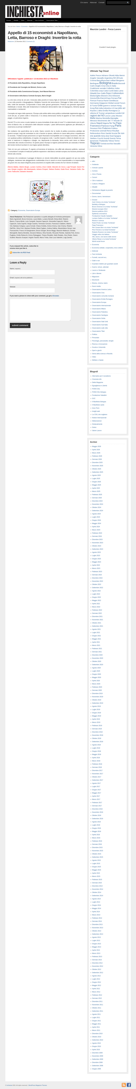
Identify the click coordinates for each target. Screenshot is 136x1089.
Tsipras (95, 143)
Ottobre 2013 (96, 931)
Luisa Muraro (116, 116)
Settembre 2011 (97, 1011)
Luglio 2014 (96, 902)
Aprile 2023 (96, 565)
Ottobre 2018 (96, 738)
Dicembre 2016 (97, 809)
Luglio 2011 (96, 1017)
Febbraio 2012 (97, 995)
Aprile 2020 (96, 681)
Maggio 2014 (96, 908)
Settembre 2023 (97, 549)
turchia (110, 143)
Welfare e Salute (98, 360)
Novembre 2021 (97, 620)
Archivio (95, 171)
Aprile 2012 (96, 989)
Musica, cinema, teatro (100, 283)
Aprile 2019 (96, 719)
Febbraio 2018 (97, 764)
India (101, 108)
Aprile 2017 (96, 796)
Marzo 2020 (96, 684)
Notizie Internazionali (99, 418)
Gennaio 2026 (97, 459)
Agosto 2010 (96, 1043)
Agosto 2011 (96, 1014)
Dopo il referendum (115, 93)
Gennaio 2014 (97, 921)
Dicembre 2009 (97, 1053)
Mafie (92, 118)
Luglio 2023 (96, 555)
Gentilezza (113, 100)
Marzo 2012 (96, 992)
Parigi (111, 126)
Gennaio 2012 (97, 998)
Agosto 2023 (96, 552)
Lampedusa (110, 113)
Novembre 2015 (97, 851)
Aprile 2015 (96, 873)
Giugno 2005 (96, 1069)
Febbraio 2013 (97, 956)
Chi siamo (84, 2)
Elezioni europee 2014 (99, 209)
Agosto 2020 (96, 668)
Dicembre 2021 (97, 616)
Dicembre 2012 (97, 963)
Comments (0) (30, 41)
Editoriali (29, 20)
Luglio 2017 (96, 786)
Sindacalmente (97, 424)
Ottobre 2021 (96, 623)
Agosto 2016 (96, 822)
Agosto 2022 (96, 591)
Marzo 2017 (96, 799)
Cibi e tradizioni (97, 180)
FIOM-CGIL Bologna (99, 392)
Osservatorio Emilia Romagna (102, 299)
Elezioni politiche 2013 (99, 211)
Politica (114, 128)
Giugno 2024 (96, 520)
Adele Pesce (95, 75)
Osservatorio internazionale (101, 305)
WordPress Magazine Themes (38, 1085)
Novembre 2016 (97, 812)
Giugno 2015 (96, 867)
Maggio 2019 (96, 716)
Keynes (93, 110)
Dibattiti (16, 20)
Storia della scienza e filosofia (102, 354)
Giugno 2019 (96, 713)
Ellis (98, 98)
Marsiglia (114, 118)
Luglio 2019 (96, 709)
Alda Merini (120, 75)
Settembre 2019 (97, 703)
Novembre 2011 (97, 1005)
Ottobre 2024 (96, 507)
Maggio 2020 (96, 677)
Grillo (100, 105)
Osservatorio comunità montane (103, 296)
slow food (109, 136)
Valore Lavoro (97, 430)
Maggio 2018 (96, 754)
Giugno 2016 (96, 828)
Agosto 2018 (96, 745)
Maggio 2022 (96, 600)
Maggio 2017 (96, 793)
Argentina (108, 78)
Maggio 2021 (96, 639)
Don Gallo (101, 93)
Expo (108, 98)
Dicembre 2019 (97, 693)
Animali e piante (97, 168)
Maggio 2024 (96, 523)
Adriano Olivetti (108, 75)
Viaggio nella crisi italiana (100, 234)
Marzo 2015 (96, 876)
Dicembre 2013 (97, 924)
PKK (100, 128)
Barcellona (101, 80)
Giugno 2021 (96, 636)
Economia (24, 26)
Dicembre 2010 (97, 1033)
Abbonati (93, 2)
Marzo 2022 (96, 607)
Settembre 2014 (97, 896)
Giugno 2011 (96, 1021)
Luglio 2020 (96, 671)
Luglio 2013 (96, 940)
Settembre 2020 (97, 665)
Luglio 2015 (96, 863)
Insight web (96, 411)
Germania (94, 103)
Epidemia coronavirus (99, 214)
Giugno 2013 (96, 944)
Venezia (93, 146)
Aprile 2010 (96, 1050)
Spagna (117, 136)
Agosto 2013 (96, 937)
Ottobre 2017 (96, 777)
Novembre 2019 (97, 697)
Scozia (114, 133)
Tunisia (103, 143)
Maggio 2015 (96, 870)
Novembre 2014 (97, 889)
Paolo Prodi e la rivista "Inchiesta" (103, 223)
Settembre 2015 (97, 857)
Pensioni (94, 128)
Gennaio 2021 (97, 652)
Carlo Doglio (95, 86)
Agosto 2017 (96, 783)
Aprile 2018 (96, 758)
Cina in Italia (110, 86)
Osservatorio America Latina (102, 289)
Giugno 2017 (96, 790)
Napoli (99, 123)
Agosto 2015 (96, 860)
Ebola (92, 96)
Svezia (112, 138)
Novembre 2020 (97, 658)
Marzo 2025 (96, 491)
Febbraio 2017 (97, 802)
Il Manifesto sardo (98, 405)
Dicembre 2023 (97, 539)
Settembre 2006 (97, 1066)
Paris (118, 125)
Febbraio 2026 (97, 456)
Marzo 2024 (96, 530)
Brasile (115, 83)
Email (21, 278)
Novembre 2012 (97, 966)
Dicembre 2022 (97, 578)
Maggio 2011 (96, 1024)
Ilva (96, 108)
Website (12, 287)
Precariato (95, 338)
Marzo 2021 (96, 645)
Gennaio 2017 (97, 806)
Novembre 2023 (97, 543)
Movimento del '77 (105, 120)
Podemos (106, 128)
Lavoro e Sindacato (98, 270)
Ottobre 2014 (96, 892)
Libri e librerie (96, 273)
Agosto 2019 (96, 706)
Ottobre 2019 (96, 700)
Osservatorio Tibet (51, 20)
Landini (118, 113)
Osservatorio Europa (33, 210)
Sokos (94, 427)
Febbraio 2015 (97, 879)
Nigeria (106, 123)
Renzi (109, 131)
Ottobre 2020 (96, 661)
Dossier (8, 20)
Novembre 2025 (97, 466)
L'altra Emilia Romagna (107, 110)
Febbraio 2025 (97, 494)
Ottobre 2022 (96, 584)
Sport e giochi (97, 350)
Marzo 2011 (96, 1030)
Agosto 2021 (96, 629)
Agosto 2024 (96, 514)
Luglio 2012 (96, 979)
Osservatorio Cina (98, 293)
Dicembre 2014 (97, 886)
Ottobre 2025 (96, 469)
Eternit (103, 98)
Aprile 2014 (96, 912)
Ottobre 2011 (96, 1008)
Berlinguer (94, 83)
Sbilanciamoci (97, 421)
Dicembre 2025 (97, 462)
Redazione (11, 41)
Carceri (94, 177)
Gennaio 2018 (97, 767)
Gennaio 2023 (97, 575)
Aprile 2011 (96, 1027)
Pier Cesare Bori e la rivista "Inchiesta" (105, 227)
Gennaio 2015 (97, 883)
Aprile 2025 (96, 488)
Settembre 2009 (97, 1059)
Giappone (103, 103)
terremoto (94, 141)
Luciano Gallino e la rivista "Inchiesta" (105, 218)
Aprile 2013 (96, 950)
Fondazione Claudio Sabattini (102, 216)
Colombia (94, 91)
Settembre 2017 (97, 780)
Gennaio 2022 (97, 613)
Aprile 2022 (96, 604)
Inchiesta (9, 1085)
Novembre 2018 (97, 735)
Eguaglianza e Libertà (99, 386)
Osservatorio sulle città (100, 328)
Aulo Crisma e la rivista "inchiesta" (103, 202)
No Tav (112, 123)
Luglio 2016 (96, 825)
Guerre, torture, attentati (100, 267)
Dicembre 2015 (97, 847)
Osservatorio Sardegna (100, 315)
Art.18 (116, 78)
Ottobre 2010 (96, 1037)
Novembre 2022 (97, 581)
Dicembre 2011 (97, 1001)
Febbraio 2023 (97, 571)
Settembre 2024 (97, 511)
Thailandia (103, 141)
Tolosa (111, 141)
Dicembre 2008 (97, 1062)
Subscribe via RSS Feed (21, 252)
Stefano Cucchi (96, 138)
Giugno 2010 (96, 1046)
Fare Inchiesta (39, 20)
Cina (103, 86)
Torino (117, 141)
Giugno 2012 (96, 982)
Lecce (107, 116)
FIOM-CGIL (96, 389)
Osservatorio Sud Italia (100, 325)
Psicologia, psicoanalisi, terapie (103, 341)
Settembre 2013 (97, 934)
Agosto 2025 (96, 475)
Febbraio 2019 (97, 725)
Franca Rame (103, 100)
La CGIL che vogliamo (99, 414)
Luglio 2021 (96, 632)
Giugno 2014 (96, 905)
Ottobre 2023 (96, 546)
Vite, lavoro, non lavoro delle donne (104, 237)
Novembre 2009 (97, 1056)
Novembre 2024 (97, 504)
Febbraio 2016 (97, 841)
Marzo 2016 (96, 838)
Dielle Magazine (97, 382)
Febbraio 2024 (97, 533)
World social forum (98, 241)
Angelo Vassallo (97, 78)
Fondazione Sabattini (99, 395)
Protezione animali (98, 131)
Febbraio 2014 (97, 918)
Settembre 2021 (97, 626)
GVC (93, 398)
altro (93, 161)
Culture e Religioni (98, 184)
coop (101, 91)
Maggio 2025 (96, 485)
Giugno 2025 (96, 482)
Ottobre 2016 (96, 815)
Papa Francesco (97, 225)
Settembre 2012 (97, 973)
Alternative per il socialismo (101, 376)
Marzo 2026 (96, 453)
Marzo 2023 (96, 568)
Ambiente (95, 164)
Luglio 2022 (96, 594)
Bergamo (120, 80)
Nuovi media (96, 286)
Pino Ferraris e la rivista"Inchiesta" (104, 230)
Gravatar (56, 296)
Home (18, 26)
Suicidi (106, 138)
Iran (116, 108)
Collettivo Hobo (113, 88)
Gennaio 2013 (97, 960)
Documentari (96, 193)
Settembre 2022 (97, 588)
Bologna (105, 83)
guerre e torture (110, 105)
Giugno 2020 (96, 674)
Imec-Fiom (95, 408)
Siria (103, 136)
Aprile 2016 (96, 835)
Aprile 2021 (96, 642)
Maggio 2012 (96, 985)
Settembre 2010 (97, 1040)
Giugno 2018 (96, 751)
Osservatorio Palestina (100, 312)
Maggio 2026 (96, 446)
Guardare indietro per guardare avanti (105, 264)
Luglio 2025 (96, 478)
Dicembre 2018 (97, 732)
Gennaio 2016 (97, 844)
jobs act (121, 108)
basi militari (111, 80)
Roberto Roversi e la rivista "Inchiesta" (105, 232)
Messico (93, 120)
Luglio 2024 (96, 517)
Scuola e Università (98, 347)
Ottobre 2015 (96, 854)
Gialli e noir (96, 261)
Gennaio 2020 (97, 690)
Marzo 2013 (96, 953)
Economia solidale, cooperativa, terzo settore (107, 248)
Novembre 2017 (97, 774)
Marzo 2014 (96, 915)
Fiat (119, 98)
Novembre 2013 (97, 928)
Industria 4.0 (108, 108)
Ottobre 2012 (96, 969)
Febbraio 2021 (97, 648)
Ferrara (114, 98)
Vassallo (116, 143)
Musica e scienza (98, 220)
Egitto (97, 96)
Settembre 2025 (97, 472)
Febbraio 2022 (97, 610)
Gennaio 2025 (97, 498)
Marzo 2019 (96, 722)
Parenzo (105, 126)
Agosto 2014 (96, 899)
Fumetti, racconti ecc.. (99, 257)
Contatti (101, 2)
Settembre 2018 (97, 742)
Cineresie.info (97, 379)
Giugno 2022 (96, 597)
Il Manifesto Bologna (99, 402)
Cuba (105, 91)
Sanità (108, 133)
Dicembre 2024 (97, 501)
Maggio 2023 (96, 562)
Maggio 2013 (96, 947)
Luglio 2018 (96, 748)
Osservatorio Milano (99, 309)
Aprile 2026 (96, 450)
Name (15, 268)
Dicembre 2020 (97, 655)
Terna (118, 138)
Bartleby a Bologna (98, 204)
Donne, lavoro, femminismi (101, 196)
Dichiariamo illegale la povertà (102, 190)
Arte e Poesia (96, 174)
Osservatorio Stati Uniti (100, 321)
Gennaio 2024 (97, 536)
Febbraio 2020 (97, 687)
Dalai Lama (118, 91)
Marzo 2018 (96, 761)
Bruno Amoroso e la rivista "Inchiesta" (105, 207)
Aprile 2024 (96, 527)
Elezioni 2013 (107, 96)
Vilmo (99, 146)
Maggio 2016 (96, 831)
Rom (103, 133)
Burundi (121, 83)
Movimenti (95, 280)
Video (22, 20)
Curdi (110, 91)
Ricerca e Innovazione (99, 344)
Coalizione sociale (98, 88)
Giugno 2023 (96, 559)
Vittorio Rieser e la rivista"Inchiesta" (104, 239)
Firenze (93, 100)
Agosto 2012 (96, 976)
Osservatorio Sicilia (98, 318)
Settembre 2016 (97, 819)
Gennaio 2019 (97, 729)
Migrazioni (95, 277)
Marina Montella (103, 118)
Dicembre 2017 (97, 770)
